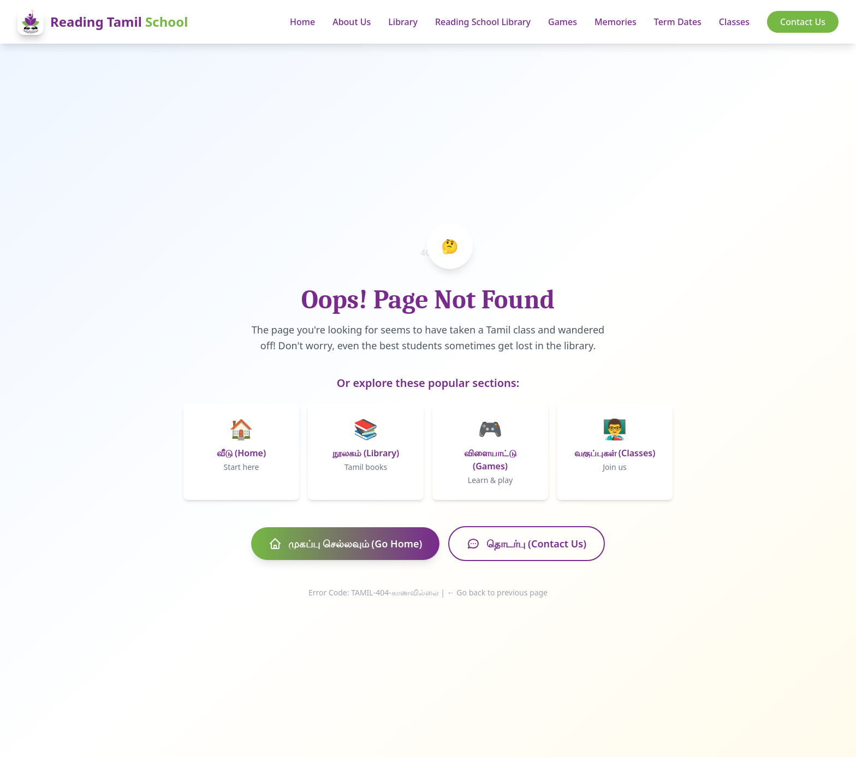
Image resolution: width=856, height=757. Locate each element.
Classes (734, 22)
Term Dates (678, 22)
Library (403, 22)
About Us (351, 22)
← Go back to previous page (497, 592)
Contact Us (802, 22)
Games (562, 22)
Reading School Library (483, 22)
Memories (616, 22)
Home (302, 22)
